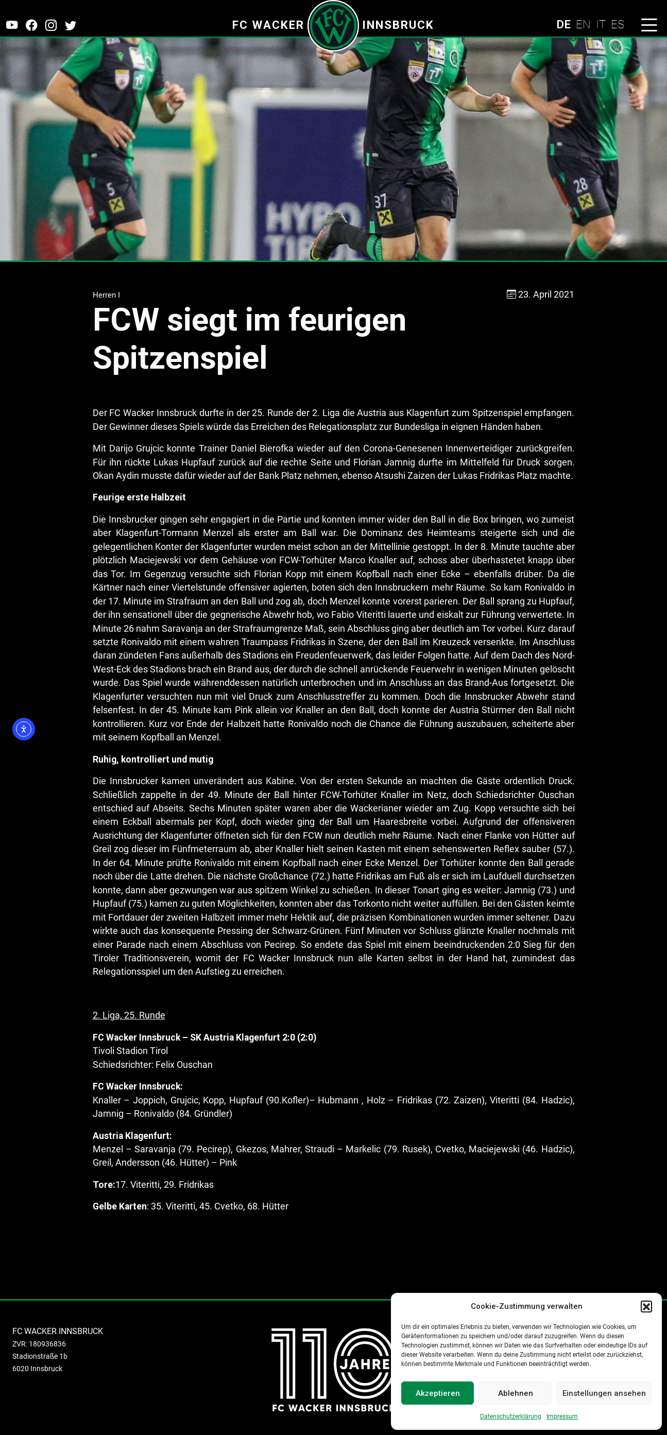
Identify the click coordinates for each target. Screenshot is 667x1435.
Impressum (562, 1416)
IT (601, 24)
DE (563, 24)
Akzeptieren (438, 1393)
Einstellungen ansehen (604, 1393)
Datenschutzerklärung (510, 1416)
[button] (646, 1306)
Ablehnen (515, 1393)
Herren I (106, 295)
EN (583, 24)
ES (617, 24)
